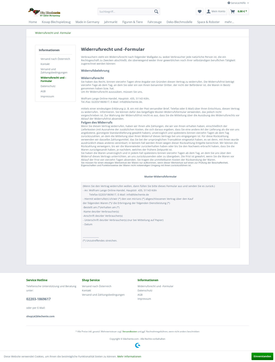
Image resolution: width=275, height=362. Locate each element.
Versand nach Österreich (55, 59)
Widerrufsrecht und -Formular (53, 79)
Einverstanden (262, 356)
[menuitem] (129, 11)
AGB (43, 91)
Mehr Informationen (129, 356)
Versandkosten (129, 331)
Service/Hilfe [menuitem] (237, 3)
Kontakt (45, 64)
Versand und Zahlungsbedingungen (54, 70)
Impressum (47, 96)
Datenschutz (48, 86)
